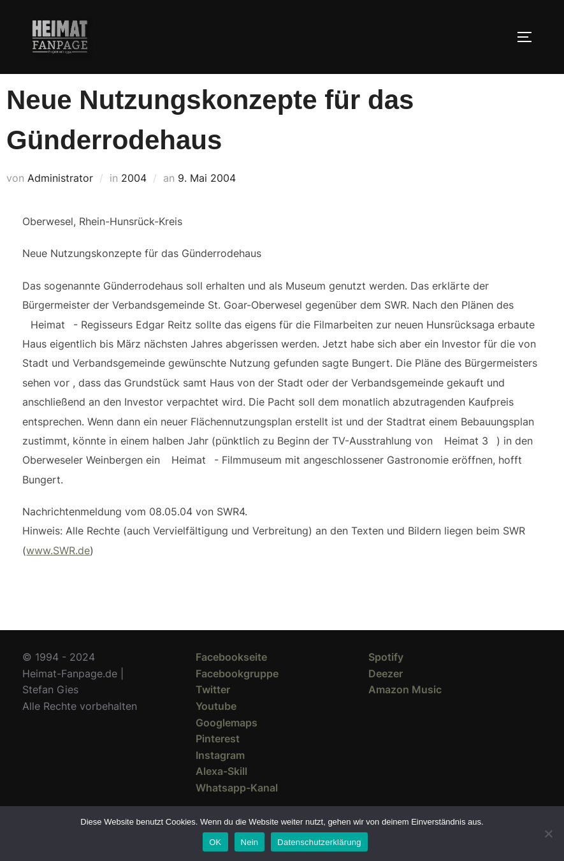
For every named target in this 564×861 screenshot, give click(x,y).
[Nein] (548, 833)
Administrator (60, 201)
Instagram (220, 778)
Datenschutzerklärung (319, 842)
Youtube (216, 729)
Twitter (213, 712)
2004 (134, 201)
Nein (250, 842)
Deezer (385, 696)
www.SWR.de (58, 573)
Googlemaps (226, 745)
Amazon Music (405, 712)
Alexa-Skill (221, 794)
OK (215, 842)
